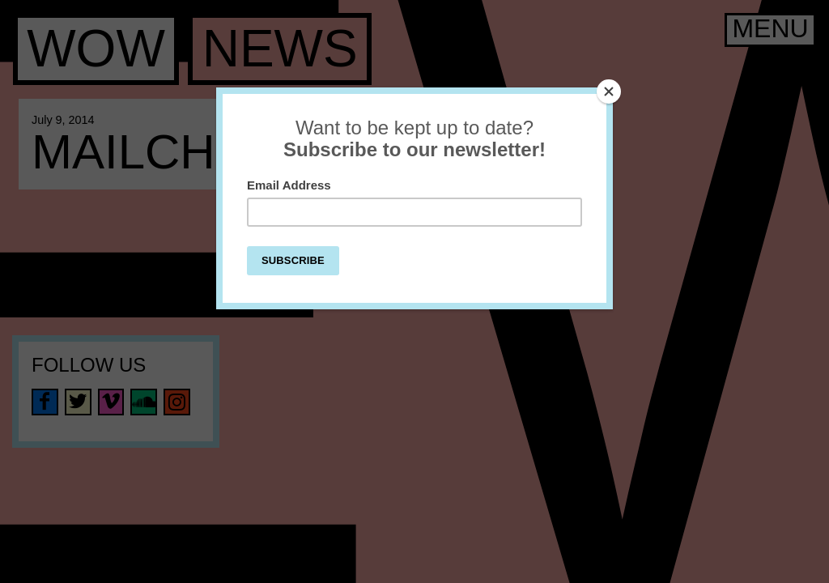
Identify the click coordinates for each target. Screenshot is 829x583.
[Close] (609, 91)
